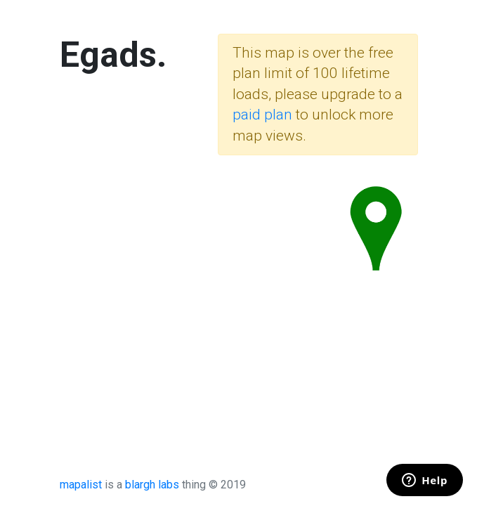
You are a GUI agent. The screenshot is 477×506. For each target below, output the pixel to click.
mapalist (81, 484)
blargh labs (152, 484)
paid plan (262, 114)
